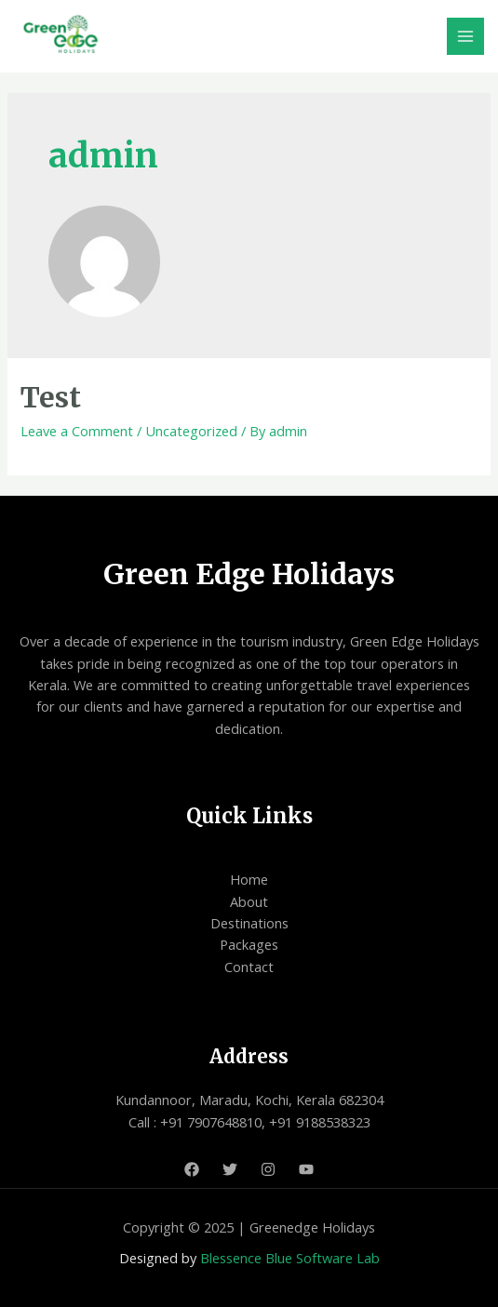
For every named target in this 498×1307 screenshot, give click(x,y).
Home (249, 879)
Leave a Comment (76, 430)
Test (50, 397)
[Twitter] (229, 1169)
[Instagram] (268, 1169)
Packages (249, 944)
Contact (249, 966)
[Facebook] (191, 1169)
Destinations (249, 923)
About (249, 901)
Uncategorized (191, 430)
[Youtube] (306, 1169)
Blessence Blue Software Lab (290, 1257)
